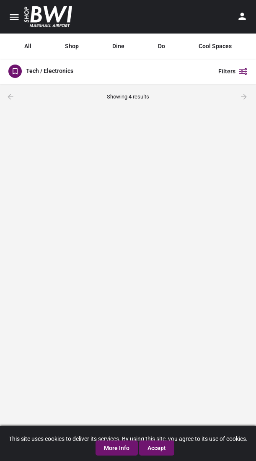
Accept (156, 448)
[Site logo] (49, 16)
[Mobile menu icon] (14, 17)
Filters (233, 71)
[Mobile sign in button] (242, 16)
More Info (116, 448)
